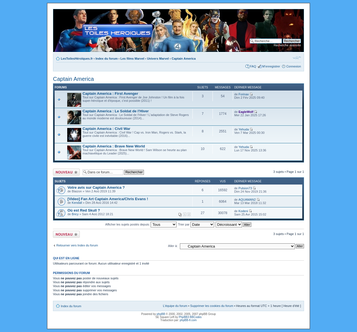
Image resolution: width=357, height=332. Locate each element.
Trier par (196, 224)
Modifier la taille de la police (297, 57)
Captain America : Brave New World (114, 146)
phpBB (161, 314)
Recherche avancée (287, 45)
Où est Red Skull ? (83, 210)
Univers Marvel (158, 58)
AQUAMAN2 (247, 199)
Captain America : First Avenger (110, 93)
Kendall (77, 202)
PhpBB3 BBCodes (190, 317)
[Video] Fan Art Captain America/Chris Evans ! (107, 199)
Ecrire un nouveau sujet (66, 172)
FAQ (253, 66)
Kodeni (243, 211)
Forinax (243, 94)
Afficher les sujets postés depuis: (141, 224)
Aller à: (173, 246)
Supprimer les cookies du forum (211, 305)
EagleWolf (245, 111)
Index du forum (107, 58)
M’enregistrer (271, 66)
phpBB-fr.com (188, 320)
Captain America (184, 58)
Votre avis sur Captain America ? (96, 187)
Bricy (75, 214)
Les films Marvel (132, 58)
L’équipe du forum (175, 305)
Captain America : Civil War (106, 129)
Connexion (293, 66)
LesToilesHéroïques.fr (77, 58)
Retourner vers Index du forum (77, 245)
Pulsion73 (245, 188)
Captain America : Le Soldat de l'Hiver (116, 111)
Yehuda (243, 129)
